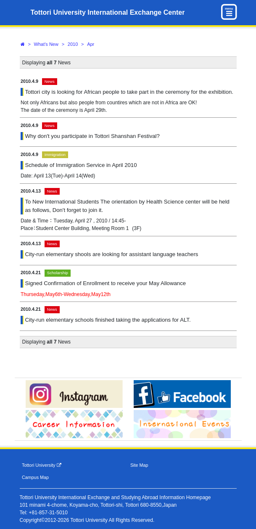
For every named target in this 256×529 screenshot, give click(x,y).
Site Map (139, 465)
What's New (46, 44)
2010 (73, 44)
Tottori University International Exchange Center (108, 12)
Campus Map (35, 477)
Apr (90, 44)
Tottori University (41, 465)
